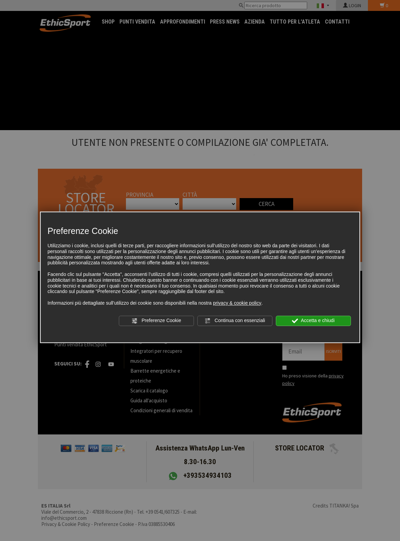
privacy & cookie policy (237, 303)
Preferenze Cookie (156, 321)
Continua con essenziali (234, 321)
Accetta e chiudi (313, 321)
